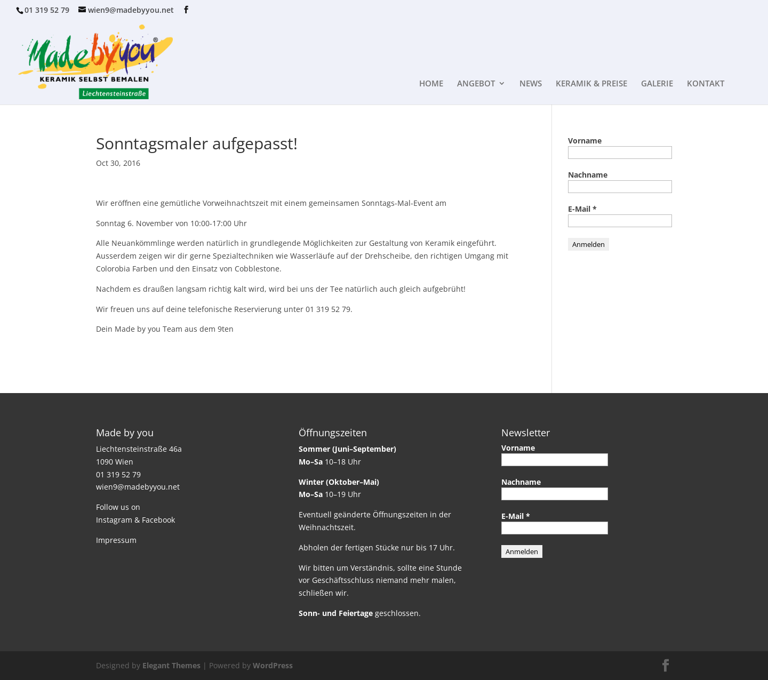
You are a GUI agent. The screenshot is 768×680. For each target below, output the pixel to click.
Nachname (587, 175)
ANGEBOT (476, 84)
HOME (431, 84)
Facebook (158, 520)
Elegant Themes (171, 665)
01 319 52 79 (47, 10)
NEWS (530, 84)
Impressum (116, 540)
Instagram (114, 520)
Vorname (585, 140)
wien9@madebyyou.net (138, 487)
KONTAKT (705, 84)
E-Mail (582, 209)
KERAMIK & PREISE (591, 84)
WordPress (273, 665)
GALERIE (657, 84)
